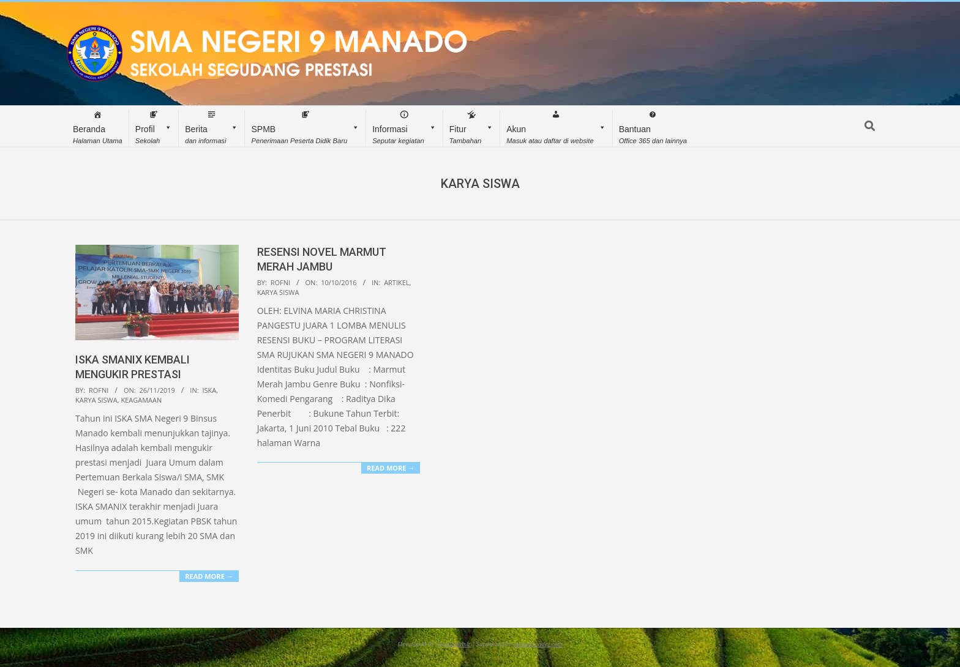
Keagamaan (141, 399)
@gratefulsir (453, 643)
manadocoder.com (537, 643)
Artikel (396, 282)
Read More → (209, 576)
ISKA (209, 390)
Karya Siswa (96, 399)
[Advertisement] (760, 330)
